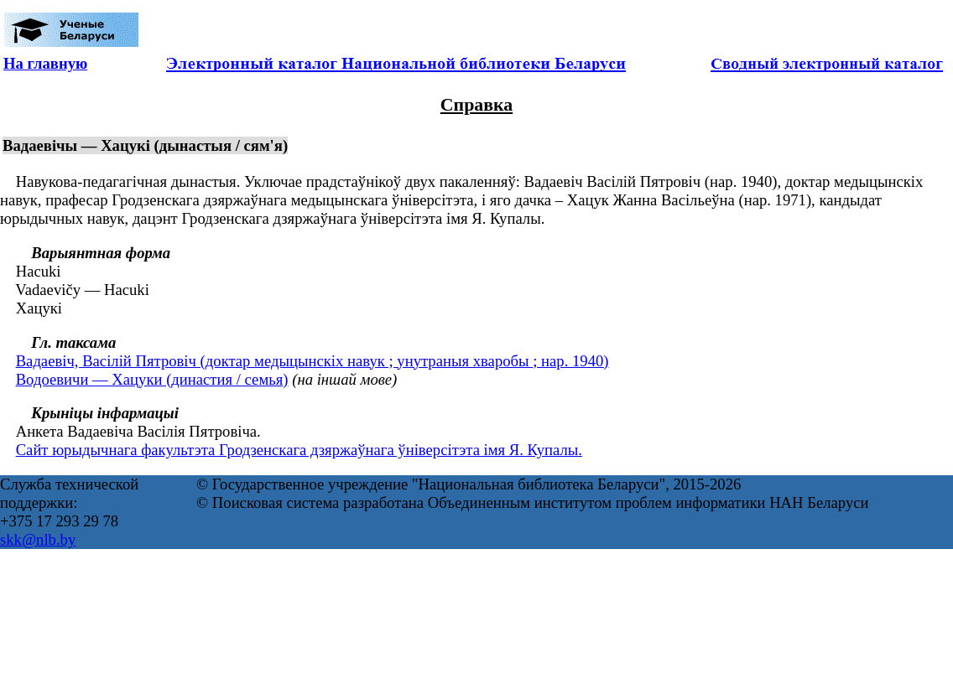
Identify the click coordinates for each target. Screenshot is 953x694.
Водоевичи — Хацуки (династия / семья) (152, 379)
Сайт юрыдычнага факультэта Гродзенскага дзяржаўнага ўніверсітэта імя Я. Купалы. (299, 449)
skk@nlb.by (38, 539)
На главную (45, 63)
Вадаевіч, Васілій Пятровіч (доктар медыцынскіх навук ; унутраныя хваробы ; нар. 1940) (312, 361)
